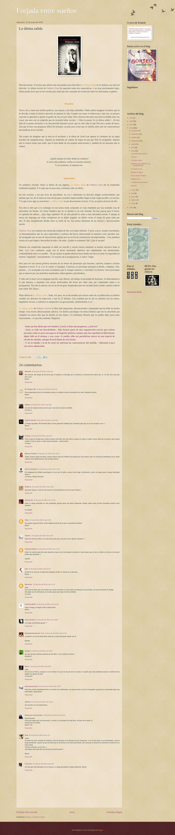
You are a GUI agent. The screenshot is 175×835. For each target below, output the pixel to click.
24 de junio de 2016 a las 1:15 (39, 735)
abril (133, 193)
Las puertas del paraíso (139, 154)
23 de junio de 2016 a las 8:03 (40, 666)
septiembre (135, 141)
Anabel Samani (30, 420)
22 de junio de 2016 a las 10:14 (48, 453)
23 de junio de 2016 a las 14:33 (50, 686)
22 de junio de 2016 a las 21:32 (44, 584)
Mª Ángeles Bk (30, 389)
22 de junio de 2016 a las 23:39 (47, 620)
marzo (133, 197)
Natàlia (27, 405)
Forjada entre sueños (46, 10)
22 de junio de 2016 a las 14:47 (42, 536)
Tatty (26, 520)
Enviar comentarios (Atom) (35, 817)
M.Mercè (28, 487)
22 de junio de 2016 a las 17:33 (49, 549)
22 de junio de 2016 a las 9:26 (42, 371)
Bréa (26, 735)
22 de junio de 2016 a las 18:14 (40, 569)
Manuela (28, 371)
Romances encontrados (34, 715)
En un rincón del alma (138, 176)
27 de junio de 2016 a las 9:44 (43, 764)
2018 (131, 121)
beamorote (29, 500)
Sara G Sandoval (31, 469)
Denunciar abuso (134, 292)
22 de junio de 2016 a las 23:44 (56, 633)
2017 (131, 124)
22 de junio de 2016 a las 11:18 (49, 469)
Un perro (134, 157)
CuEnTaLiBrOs (30, 604)
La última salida (136, 160)
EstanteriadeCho (31, 549)
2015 (131, 208)
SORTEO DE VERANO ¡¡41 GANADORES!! (140, 164)
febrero (134, 200)
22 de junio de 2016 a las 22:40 (47, 604)
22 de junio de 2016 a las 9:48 (47, 420)
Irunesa (27, 436)
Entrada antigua (114, 812)
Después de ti (135, 179)
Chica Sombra (30, 620)
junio (133, 151)
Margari (28, 651)
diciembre (134, 131)
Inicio (71, 812)
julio (132, 147)
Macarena (28, 584)
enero (133, 203)
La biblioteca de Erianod (139, 182)
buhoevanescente (31, 686)
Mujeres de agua (137, 172)
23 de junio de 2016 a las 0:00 (41, 651)
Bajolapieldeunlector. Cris (34, 633)
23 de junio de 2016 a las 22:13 (54, 715)
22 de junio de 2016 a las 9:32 (46, 389)
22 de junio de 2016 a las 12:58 (44, 500)
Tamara (28, 536)
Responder (28, 382)
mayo (133, 190)
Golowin (134, 186)
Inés (26, 569)
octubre (134, 137)
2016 (131, 128)
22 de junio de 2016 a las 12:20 (43, 487)
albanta (27, 702)
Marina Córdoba (31, 453)
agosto (133, 144)
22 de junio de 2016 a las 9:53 (41, 436)
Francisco (28, 764)
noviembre (135, 134)
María (27, 666)
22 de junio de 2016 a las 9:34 (41, 405)
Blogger (100, 830)
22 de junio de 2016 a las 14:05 (40, 520)
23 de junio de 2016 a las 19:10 (42, 702)
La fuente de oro (136, 169)
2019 (131, 118)
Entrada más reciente (26, 812)
